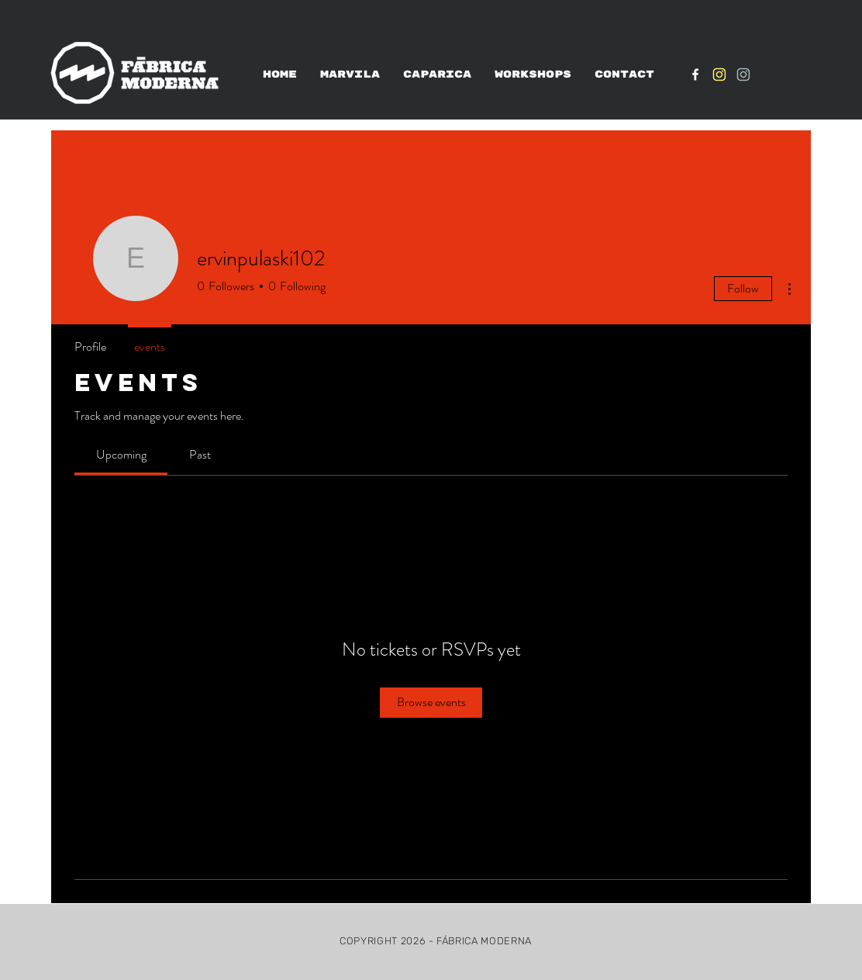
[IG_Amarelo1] (719, 74)
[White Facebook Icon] (695, 74)
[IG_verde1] (743, 74)
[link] (121, 454)
